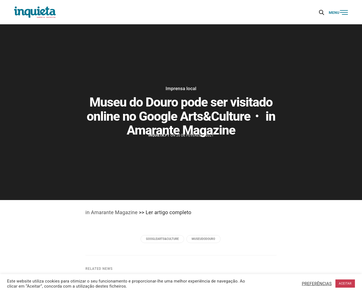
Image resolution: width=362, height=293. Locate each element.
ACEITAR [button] (345, 283)
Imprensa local (181, 88)
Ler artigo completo (168, 212)
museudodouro (203, 238)
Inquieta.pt (159, 135)
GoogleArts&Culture (162, 238)
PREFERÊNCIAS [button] (317, 283)
